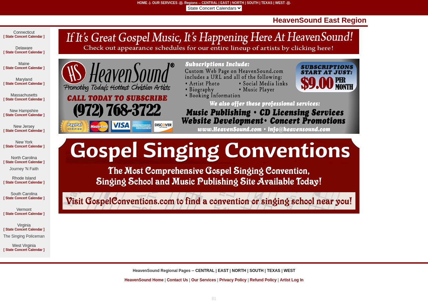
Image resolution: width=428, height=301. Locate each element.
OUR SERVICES (164, 3)
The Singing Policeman (23, 236)
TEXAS (266, 3)
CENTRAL (210, 3)
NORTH (238, 3)
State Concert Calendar (23, 36)
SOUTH (252, 3)
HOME (142, 3)
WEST (280, 3)
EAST (224, 3)
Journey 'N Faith (23, 169)
